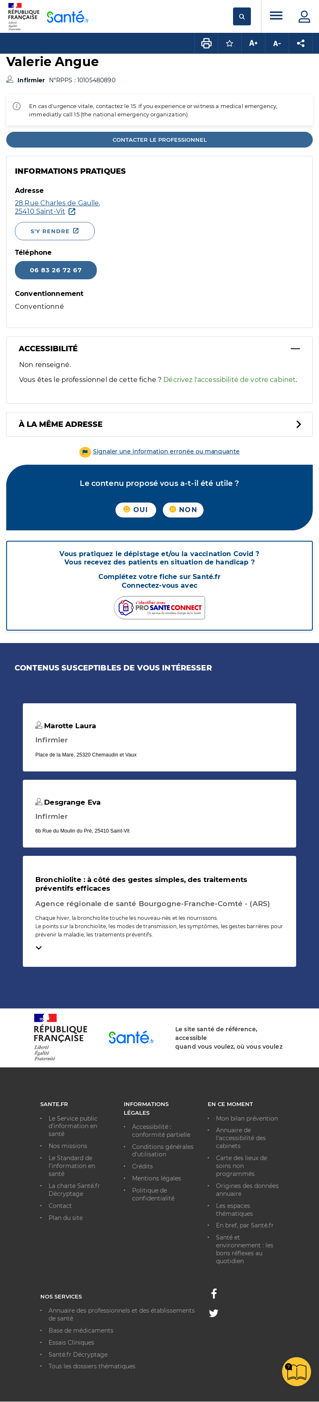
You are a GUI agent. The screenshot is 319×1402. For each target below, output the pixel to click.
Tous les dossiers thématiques (92, 1366)
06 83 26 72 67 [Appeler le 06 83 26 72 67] (56, 270)
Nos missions (68, 1146)
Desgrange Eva (68, 802)
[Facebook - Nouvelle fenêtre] (213, 1296)
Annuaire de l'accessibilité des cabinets (241, 1138)
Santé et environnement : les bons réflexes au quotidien (244, 1249)
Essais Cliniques (71, 1342)
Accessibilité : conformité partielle (161, 1130)
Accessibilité (48, 348)
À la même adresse (61, 424)
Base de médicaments (81, 1330)
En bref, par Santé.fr (245, 1225)
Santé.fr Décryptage (78, 1354)
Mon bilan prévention (247, 1118)
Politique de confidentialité (153, 1194)
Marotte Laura (65, 726)
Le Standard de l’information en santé (72, 1166)
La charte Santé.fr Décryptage (74, 1189)
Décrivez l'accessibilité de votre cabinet (229, 380)
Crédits (142, 1166)
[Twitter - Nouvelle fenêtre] (213, 1314)
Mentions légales (156, 1178)
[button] (159, 451)
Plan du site (66, 1218)
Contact (60, 1206)
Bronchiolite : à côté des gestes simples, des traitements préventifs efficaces (141, 883)
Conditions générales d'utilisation (163, 1150)
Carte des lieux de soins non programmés (241, 1166)
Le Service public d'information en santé (73, 1126)
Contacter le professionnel (160, 139)
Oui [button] (135, 510)
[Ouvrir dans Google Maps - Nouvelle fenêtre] (58, 207)
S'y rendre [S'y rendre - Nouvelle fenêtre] (50, 231)
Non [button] (183, 510)
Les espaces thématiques (234, 1209)
